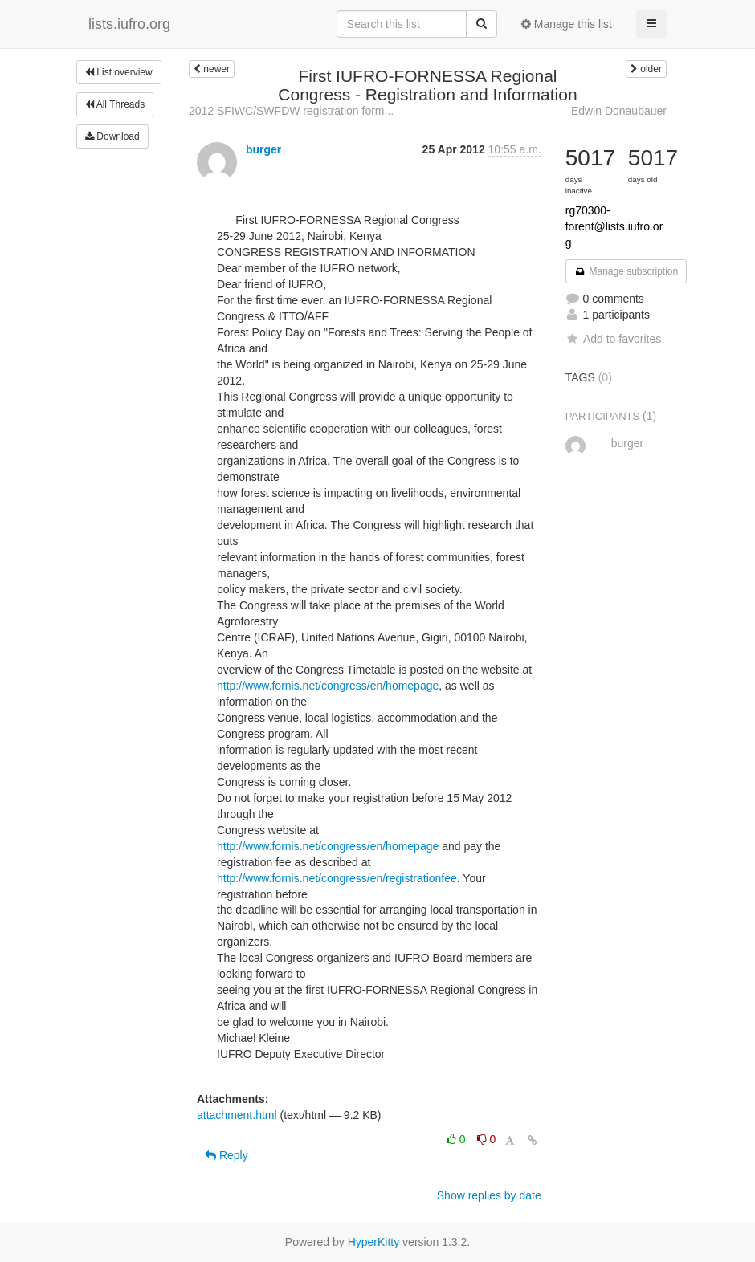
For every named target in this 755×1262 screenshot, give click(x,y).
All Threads (115, 104)
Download (112, 136)
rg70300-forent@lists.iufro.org (614, 226)
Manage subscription (626, 271)
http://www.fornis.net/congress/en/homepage (328, 685)
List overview (119, 72)
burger (263, 149)
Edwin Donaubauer (619, 110)
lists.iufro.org (129, 24)
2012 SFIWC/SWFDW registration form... (291, 110)
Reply (226, 1155)
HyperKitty (374, 1242)
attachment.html (237, 1115)
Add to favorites (613, 338)
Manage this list (566, 24)
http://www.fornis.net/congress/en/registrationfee (337, 878)
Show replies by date (489, 1195)
